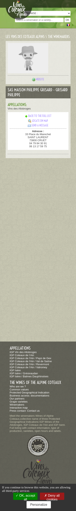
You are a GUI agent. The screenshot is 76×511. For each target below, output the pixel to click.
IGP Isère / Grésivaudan (24, 373)
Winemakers (17, 404)
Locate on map (38, 121)
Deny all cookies (52, 497)
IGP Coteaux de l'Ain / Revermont (29, 364)
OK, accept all (25, 497)
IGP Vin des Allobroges (23, 352)
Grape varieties (19, 401)
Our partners (17, 398)
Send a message (38, 125)
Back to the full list (38, 116)
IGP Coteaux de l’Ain (22, 355)
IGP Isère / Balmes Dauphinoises (29, 376)
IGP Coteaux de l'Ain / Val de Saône (31, 361)
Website (40, 79)
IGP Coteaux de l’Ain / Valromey (28, 367)
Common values (19, 389)
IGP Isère (15, 370)
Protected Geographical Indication (29, 392)
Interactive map (19, 407)
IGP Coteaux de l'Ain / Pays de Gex (30, 358)
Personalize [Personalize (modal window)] (38, 504)
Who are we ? (18, 386)
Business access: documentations (29, 395)
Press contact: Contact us (25, 410)
